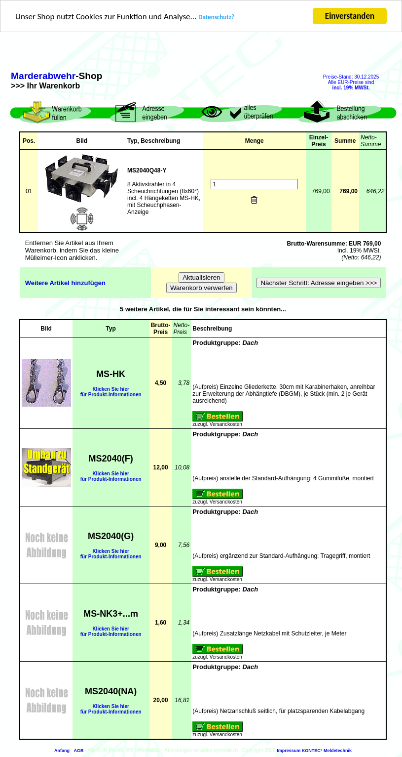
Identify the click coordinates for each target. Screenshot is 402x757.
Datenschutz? (216, 17)
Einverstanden (349, 16)
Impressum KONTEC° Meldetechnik (314, 750)
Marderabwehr (43, 76)
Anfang (62, 750)
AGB (78, 750)
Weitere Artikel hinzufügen (65, 282)
